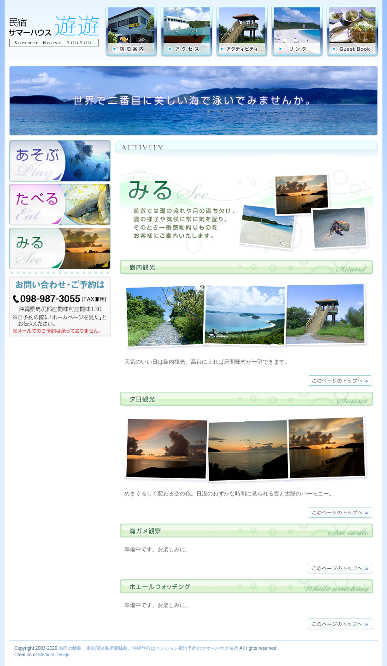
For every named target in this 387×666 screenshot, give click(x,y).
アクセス (186, 31)
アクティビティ (242, 31)
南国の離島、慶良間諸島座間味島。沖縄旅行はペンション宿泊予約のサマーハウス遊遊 (148, 648)
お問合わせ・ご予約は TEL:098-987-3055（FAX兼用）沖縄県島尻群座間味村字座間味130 (60, 309)
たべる (60, 204)
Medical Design (54, 654)
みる (60, 248)
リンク (297, 31)
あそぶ (60, 161)
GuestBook (352, 31)
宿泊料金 (131, 31)
